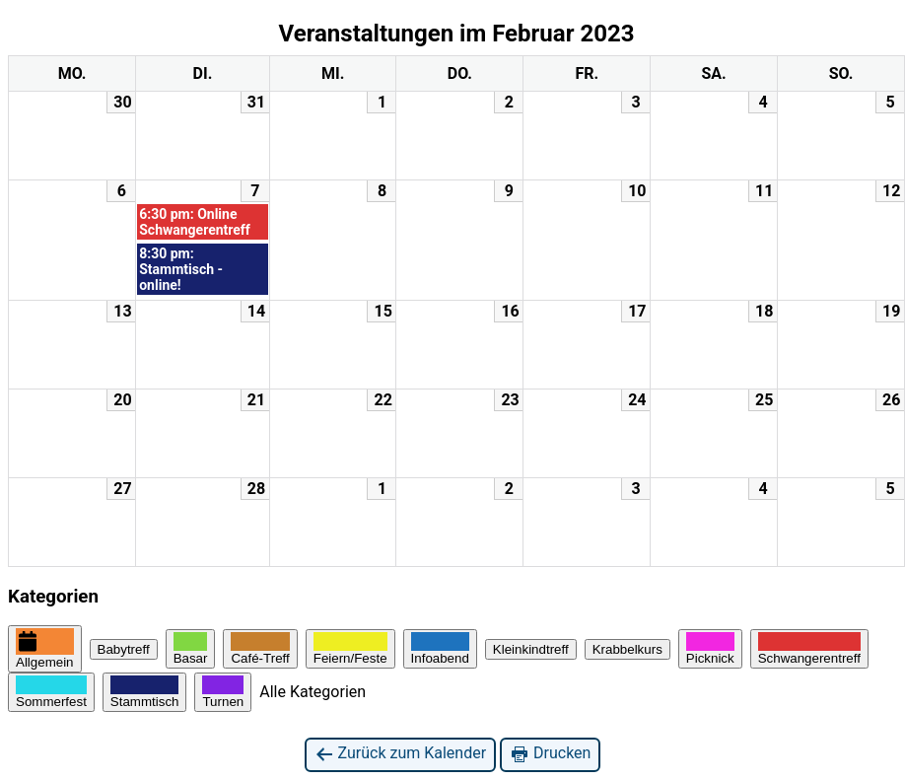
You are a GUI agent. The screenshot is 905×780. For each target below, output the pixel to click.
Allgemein (45, 649)
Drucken (550, 754)
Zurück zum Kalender (400, 754)
